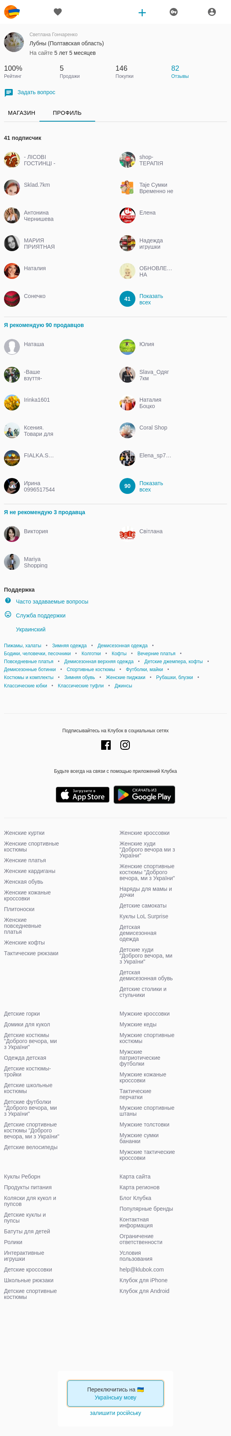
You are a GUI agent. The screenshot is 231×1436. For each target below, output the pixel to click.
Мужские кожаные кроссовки (142, 1077)
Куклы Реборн (22, 1176)
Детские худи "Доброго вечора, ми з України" (145, 955)
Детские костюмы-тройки (27, 1071)
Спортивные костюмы (91, 669)
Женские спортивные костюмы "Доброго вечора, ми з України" (147, 872)
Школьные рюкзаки (28, 1280)
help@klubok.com (141, 1269)
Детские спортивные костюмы (30, 1294)
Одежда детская (25, 1058)
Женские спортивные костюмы (31, 846)
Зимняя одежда (69, 645)
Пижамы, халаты (22, 645)
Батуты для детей (27, 1231)
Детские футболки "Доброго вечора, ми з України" (30, 1108)
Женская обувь (23, 882)
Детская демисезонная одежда (138, 933)
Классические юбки (25, 686)
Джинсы (123, 686)
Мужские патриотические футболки (140, 1058)
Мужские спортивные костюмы (146, 1038)
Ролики (13, 1242)
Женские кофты (24, 942)
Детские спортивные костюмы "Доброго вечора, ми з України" (31, 1130)
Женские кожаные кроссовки (27, 895)
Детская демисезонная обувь (146, 975)
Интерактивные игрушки (24, 1256)
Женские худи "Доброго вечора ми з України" (147, 849)
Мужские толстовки (144, 1124)
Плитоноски (19, 909)
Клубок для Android (144, 1291)
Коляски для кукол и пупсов (30, 1201)
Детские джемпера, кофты (174, 661)
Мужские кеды (138, 1024)
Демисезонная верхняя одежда (98, 661)
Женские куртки (24, 833)
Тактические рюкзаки (31, 953)
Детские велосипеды (31, 1147)
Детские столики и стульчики (142, 992)
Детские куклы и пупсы (25, 1218)
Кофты (119, 653)
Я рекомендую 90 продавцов (44, 325)
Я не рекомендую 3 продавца (44, 512)
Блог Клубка (135, 1198)
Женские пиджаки (125, 677)
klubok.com (12, 12)
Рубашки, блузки (174, 677)
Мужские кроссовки (144, 1013)
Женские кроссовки (144, 833)
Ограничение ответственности (140, 1239)
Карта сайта (135, 1176)
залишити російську (115, 1413)
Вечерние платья (156, 653)
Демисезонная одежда (123, 645)
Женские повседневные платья (22, 926)
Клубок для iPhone (143, 1280)
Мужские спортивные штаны (146, 1111)
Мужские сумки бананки (139, 1138)
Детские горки (22, 1013)
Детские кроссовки (28, 1269)
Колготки (91, 653)
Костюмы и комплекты (28, 677)
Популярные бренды (146, 1209)
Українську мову (116, 1397)
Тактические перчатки (135, 1094)
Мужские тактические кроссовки (147, 1155)
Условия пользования (136, 1256)
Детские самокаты (142, 905)
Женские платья (25, 860)
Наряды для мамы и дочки (145, 892)
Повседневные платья (28, 661)
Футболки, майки (144, 669)
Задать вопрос (29, 93)
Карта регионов (139, 1187)
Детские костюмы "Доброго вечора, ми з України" (30, 1041)
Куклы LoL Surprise (143, 916)
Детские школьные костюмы (28, 1088)
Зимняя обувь (80, 677)
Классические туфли (81, 686)
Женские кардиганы (29, 871)
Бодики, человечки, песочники (37, 653)
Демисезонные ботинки (30, 669)
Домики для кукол (27, 1024)
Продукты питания (28, 1187)
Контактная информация (136, 1222)
